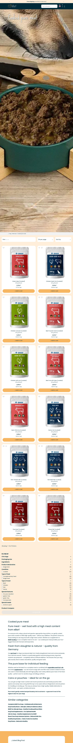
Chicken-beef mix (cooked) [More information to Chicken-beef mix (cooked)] (54, 281)
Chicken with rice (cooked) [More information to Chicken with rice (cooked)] (19, 380)
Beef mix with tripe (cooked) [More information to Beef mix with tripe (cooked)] (54, 380)
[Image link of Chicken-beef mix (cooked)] (54, 263)
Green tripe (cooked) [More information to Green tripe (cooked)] (18, 281)
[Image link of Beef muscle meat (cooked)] (54, 312)
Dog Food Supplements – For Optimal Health (22, 711)
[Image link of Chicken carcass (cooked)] (19, 312)
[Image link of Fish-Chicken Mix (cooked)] (19, 461)
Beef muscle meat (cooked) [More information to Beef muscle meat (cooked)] (54, 331)
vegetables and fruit (54, 667)
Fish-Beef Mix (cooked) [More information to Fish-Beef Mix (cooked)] (54, 480)
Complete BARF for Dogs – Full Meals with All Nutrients (25, 704)
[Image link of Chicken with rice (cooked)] (19, 362)
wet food (13, 653)
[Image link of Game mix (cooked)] (54, 412)
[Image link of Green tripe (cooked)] (19, 263)
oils (62, 667)
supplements (18, 669)
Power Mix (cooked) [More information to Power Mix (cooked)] (54, 529)
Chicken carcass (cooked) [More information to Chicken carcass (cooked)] (19, 331)
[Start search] (56, 6)
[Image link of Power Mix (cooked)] (54, 511)
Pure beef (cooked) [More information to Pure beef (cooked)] (18, 529)
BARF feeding (12, 640)
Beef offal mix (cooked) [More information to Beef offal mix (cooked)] (19, 430)
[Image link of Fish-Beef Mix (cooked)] (54, 461)
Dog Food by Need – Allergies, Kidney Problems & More (25, 706)
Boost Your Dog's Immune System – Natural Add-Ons (24, 716)
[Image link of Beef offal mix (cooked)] (19, 412)
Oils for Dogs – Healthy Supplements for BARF (22, 714)
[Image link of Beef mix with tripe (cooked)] (54, 362)
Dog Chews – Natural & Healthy (18, 721)
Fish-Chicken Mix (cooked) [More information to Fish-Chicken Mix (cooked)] (18, 480)
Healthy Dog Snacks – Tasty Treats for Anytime (23, 719)
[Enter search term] (49, 6)
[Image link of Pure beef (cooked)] (19, 511)
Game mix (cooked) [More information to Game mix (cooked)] (54, 430)
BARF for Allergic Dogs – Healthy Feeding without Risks (25, 709)
